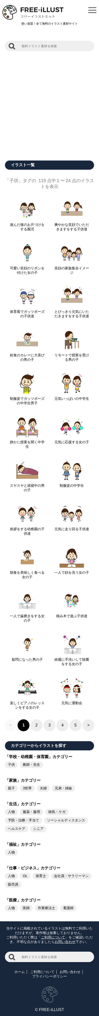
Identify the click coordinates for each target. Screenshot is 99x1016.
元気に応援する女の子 (71, 440)
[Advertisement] (49, 103)
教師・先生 (31, 765)
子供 (11, 765)
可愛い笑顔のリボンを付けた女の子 (27, 268)
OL (25, 876)
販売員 (13, 884)
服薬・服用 (31, 812)
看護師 (68, 908)
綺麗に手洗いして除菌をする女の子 (71, 659)
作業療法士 (46, 908)
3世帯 (27, 788)
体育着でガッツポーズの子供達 (27, 312)
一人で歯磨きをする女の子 (27, 616)
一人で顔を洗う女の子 (71, 570)
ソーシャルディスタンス (66, 820)
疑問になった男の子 (27, 657)
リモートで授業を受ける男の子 (71, 355)
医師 (26, 908)
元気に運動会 (71, 701)
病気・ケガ (57, 812)
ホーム (19, 972)
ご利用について (53, 937)
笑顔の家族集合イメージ (71, 268)
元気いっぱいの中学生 (71, 397)
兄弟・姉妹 (63, 788)
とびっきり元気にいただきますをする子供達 (71, 312)
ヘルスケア (16, 829)
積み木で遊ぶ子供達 (71, 614)
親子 (11, 788)
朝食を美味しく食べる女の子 (27, 573)
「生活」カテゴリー (23, 804)
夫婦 (43, 788)
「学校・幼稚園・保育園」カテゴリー (38, 757)
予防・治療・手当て (23, 820)
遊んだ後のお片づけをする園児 (27, 225)
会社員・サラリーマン (71, 876)
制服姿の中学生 (71, 484)
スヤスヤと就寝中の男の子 (27, 486)
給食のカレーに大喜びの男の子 (27, 355)
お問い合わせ (65, 942)
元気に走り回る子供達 (71, 527)
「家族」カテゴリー (23, 780)
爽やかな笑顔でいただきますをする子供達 (71, 225)
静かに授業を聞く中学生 (27, 442)
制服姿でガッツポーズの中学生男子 (27, 399)
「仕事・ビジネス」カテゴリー (32, 868)
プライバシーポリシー (49, 976)
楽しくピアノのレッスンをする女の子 (27, 703)
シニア (38, 829)
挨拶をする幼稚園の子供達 (27, 529)
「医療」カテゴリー (23, 900)
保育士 (41, 876)
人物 (11, 812)
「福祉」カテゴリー (23, 844)
